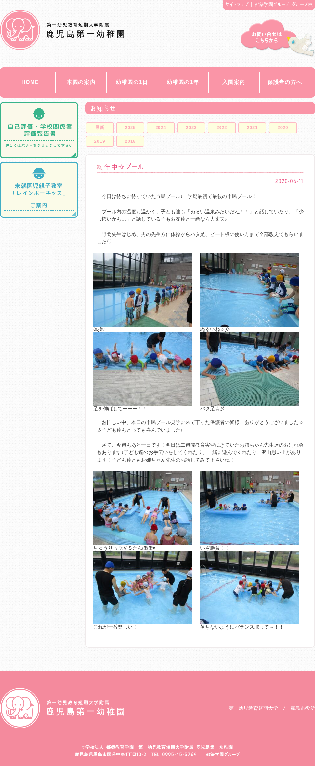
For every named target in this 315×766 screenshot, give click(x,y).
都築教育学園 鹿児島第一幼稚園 (62, 30)
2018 (130, 141)
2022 (222, 127)
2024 (161, 127)
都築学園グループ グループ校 (284, 4)
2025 (130, 127)
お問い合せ (278, 38)
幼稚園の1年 (183, 82)
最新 (99, 127)
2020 (283, 127)
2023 (191, 127)
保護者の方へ (284, 82)
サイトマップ (237, 4)
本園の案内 (81, 82)
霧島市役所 (302, 708)
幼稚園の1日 (132, 82)
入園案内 (233, 82)
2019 (99, 141)
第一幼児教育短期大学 (253, 708)
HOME (30, 82)
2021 (252, 127)
